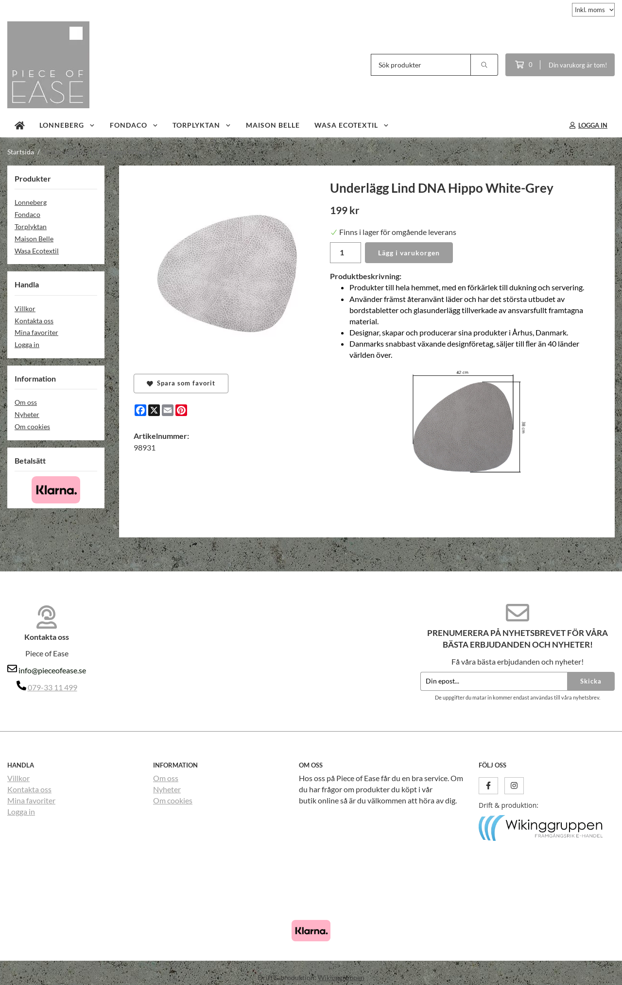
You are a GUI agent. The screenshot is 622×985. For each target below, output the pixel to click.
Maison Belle (273, 125)
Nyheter (27, 414)
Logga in (27, 344)
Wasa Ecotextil (351, 125)
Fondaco (134, 125)
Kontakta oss (34, 321)
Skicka (591, 681)
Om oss (26, 402)
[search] (484, 65)
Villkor (25, 308)
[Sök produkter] (421, 65)
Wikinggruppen (341, 977)
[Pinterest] (181, 410)
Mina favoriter (36, 332)
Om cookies (32, 426)
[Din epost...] (493, 681)
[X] (154, 410)
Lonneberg (67, 125)
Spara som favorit (181, 383)
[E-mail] (167, 410)
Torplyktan (202, 125)
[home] (19, 125)
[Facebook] (140, 410)
